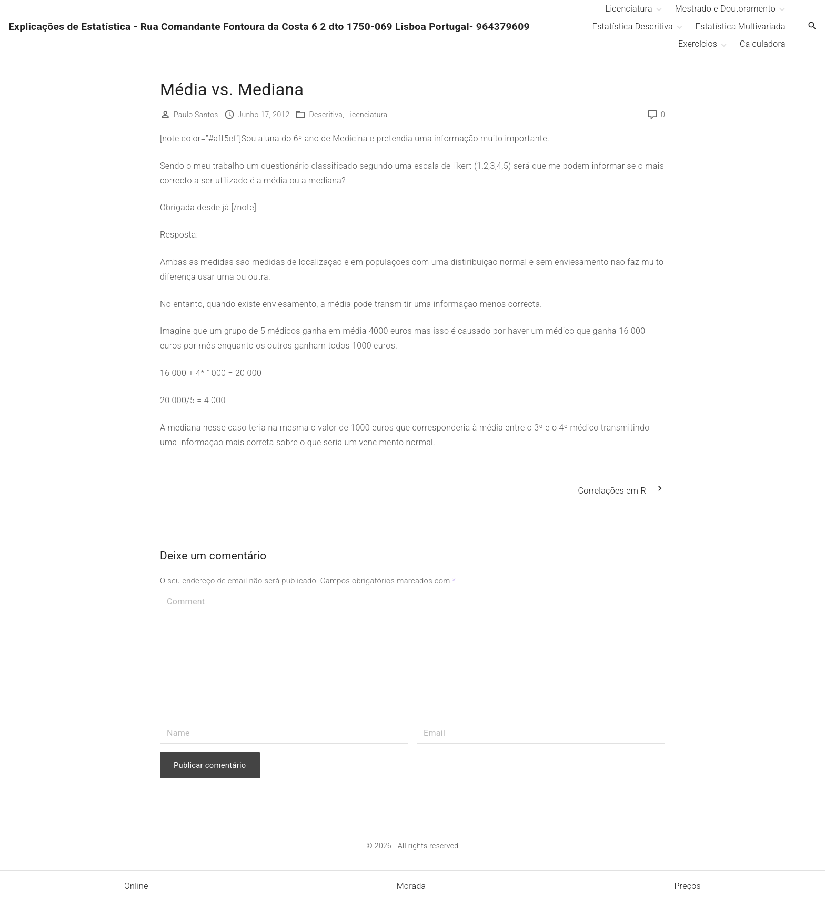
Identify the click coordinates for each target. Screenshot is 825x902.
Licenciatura (367, 114)
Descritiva (326, 114)
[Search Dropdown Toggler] (812, 26)
